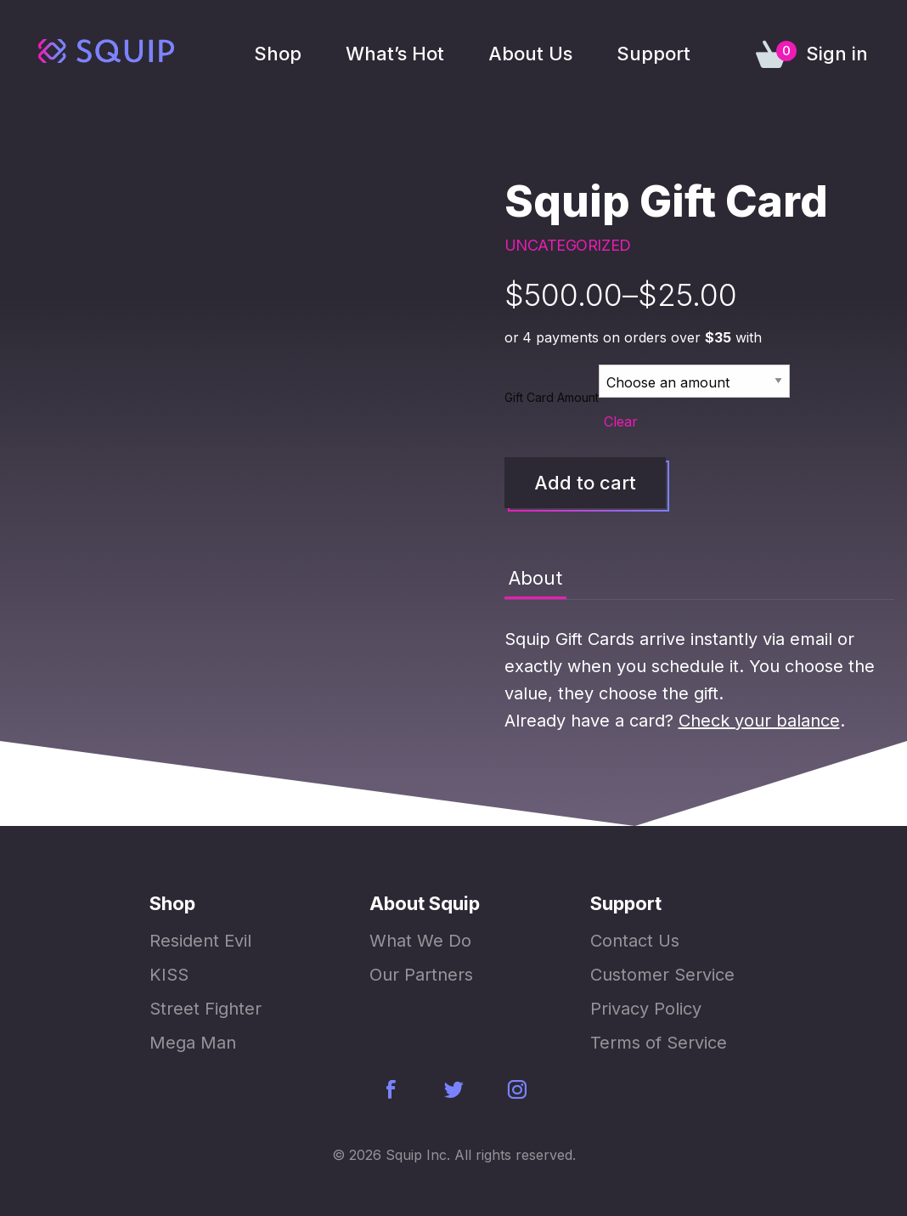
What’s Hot (395, 53)
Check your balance (759, 720)
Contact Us (634, 940)
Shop (277, 53)
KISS (169, 974)
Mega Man (192, 1042)
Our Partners (421, 974)
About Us (530, 53)
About (535, 578)
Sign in (837, 53)
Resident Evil (200, 940)
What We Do (420, 940)
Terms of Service (658, 1042)
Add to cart (585, 483)
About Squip (424, 903)
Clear (621, 421)
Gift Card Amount (551, 397)
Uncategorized (567, 245)
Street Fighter (205, 1008)
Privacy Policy (645, 1008)
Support (653, 53)
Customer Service (662, 974)
